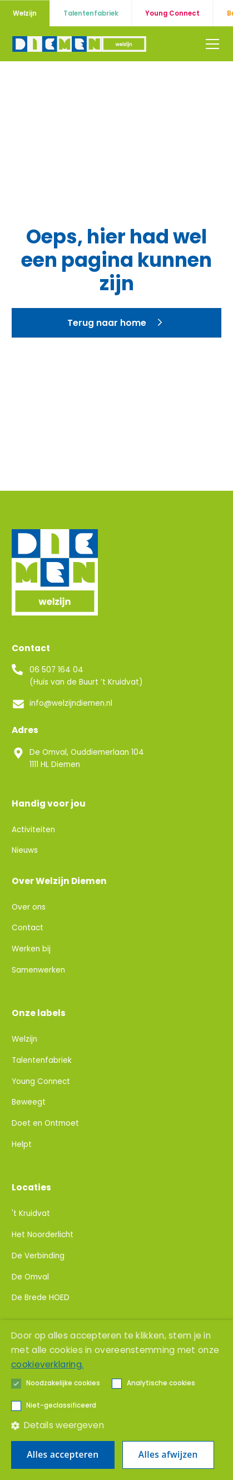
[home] (80, 43)
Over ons (29, 907)
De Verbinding (38, 1256)
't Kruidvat (31, 1213)
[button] (210, 44)
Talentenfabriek (42, 1060)
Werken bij (31, 949)
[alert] (116, 1400)
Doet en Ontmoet (45, 1123)
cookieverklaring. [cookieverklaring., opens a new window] (47, 1364)
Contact (27, 927)
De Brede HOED (41, 1297)
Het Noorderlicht (42, 1234)
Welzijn (24, 1039)
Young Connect (41, 1081)
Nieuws (25, 850)
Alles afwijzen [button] (168, 1454)
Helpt (22, 1144)
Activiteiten (33, 829)
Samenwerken (38, 970)
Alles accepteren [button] (62, 1454)
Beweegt (29, 1102)
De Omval (30, 1277)
